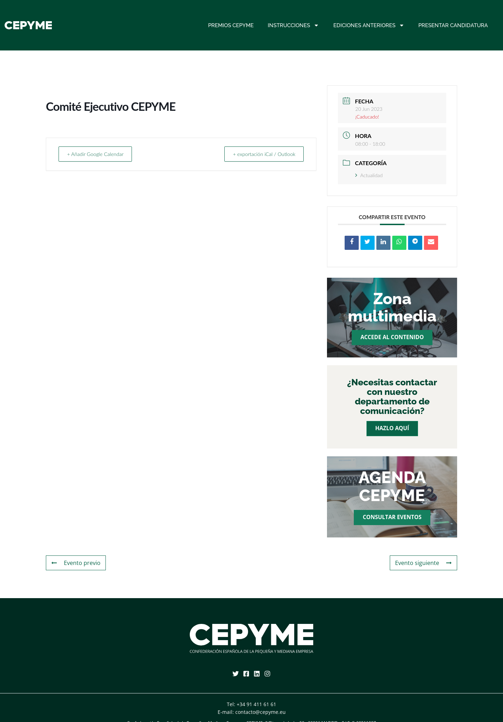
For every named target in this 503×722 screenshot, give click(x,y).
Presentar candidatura (453, 25)
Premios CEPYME (231, 25)
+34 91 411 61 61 (256, 704)
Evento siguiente (426, 563)
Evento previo (74, 563)
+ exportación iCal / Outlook (261, 154)
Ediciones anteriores (368, 25)
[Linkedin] (257, 673)
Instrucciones (293, 25)
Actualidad (368, 175)
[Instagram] (267, 673)
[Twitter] (235, 673)
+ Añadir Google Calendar (98, 154)
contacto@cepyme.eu (260, 712)
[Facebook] (246, 673)
